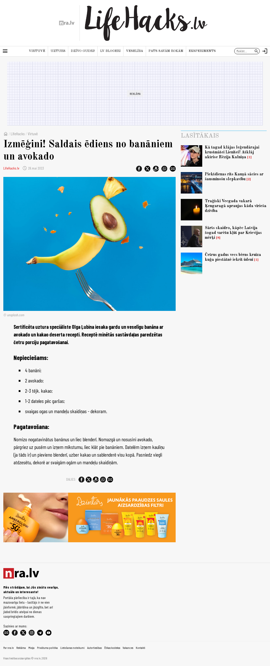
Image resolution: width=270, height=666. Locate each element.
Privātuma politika (47, 647)
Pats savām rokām (166, 51)
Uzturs (58, 51)
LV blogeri (110, 51)
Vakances (128, 647)
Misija (31, 647)
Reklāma (21, 647)
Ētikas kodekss (112, 647)
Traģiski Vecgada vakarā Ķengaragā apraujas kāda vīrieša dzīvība (235, 206)
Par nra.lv (8, 647)
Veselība (134, 51)
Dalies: (71, 479)
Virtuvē (37, 51)
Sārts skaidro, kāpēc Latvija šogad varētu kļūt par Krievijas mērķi (233, 233)
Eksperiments (202, 51)
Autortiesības (94, 647)
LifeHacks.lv (11, 168)
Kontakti (140, 647)
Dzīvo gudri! (83, 51)
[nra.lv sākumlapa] (66, 23)
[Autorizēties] (265, 51)
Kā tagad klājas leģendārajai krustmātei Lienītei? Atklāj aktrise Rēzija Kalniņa (232, 152)
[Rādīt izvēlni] (5, 51)
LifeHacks (18, 133)
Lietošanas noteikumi (72, 647)
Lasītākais (200, 136)
